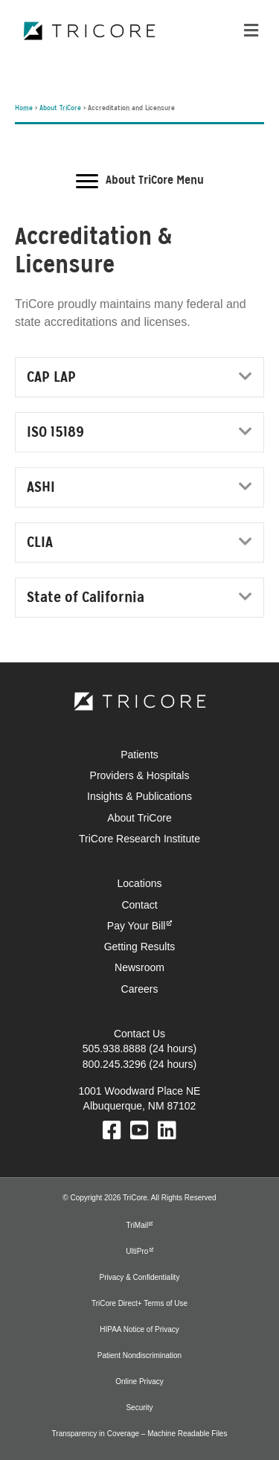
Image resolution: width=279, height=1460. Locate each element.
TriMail (137, 1225)
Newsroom (139, 967)
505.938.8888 (115, 1048)
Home (24, 108)
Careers (139, 989)
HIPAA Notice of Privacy (139, 1329)
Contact (139, 905)
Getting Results (140, 946)
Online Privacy (139, 1381)
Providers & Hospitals (140, 775)
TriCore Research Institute (139, 839)
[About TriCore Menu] (140, 181)
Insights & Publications (139, 796)
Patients (139, 755)
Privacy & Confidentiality (140, 1277)
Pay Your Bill (136, 926)
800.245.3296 (115, 1064)
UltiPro (137, 1251)
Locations (140, 883)
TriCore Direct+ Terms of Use (139, 1303)
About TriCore (60, 108)
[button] (245, 376)
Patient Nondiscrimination (139, 1355)
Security (139, 1407)
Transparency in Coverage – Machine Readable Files (140, 1433)
